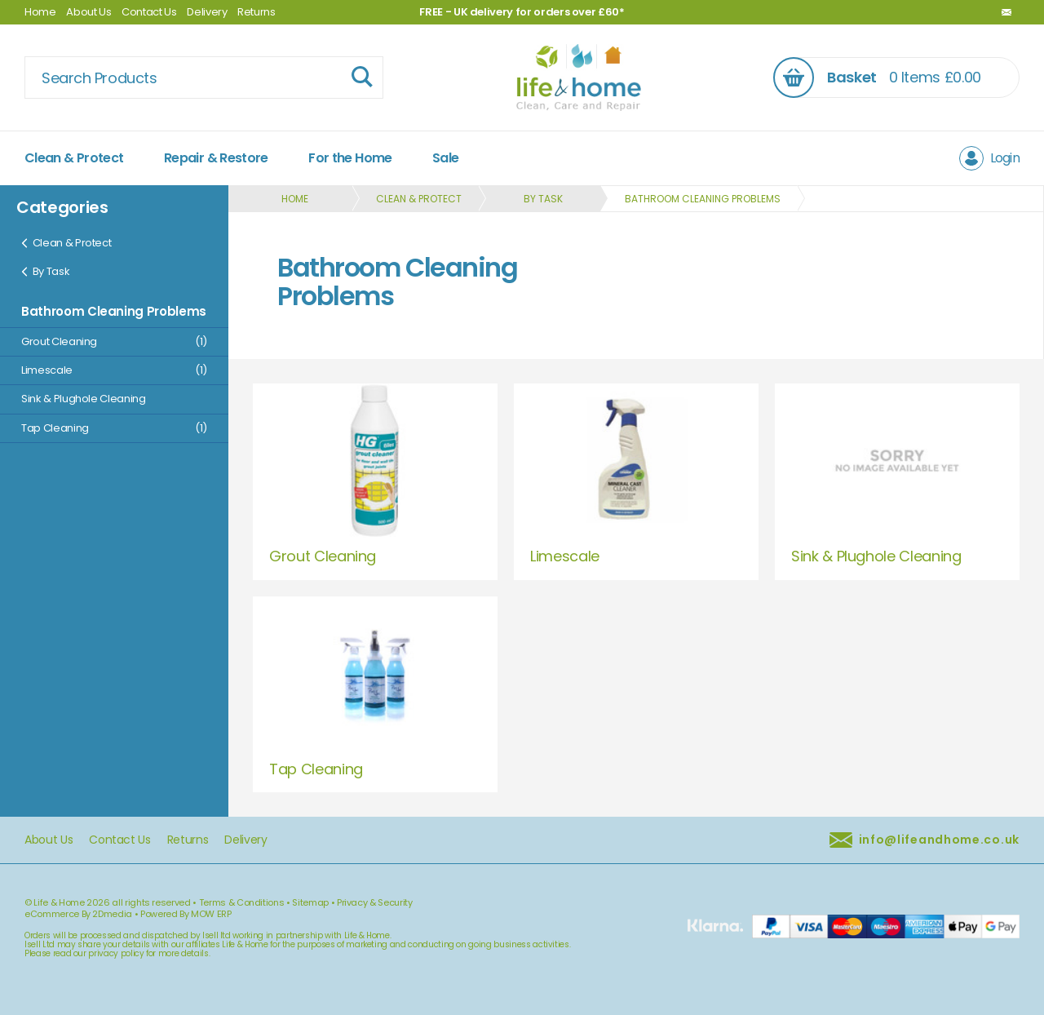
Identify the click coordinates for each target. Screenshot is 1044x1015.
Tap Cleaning (114, 428)
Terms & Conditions (242, 902)
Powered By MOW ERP (186, 914)
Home (40, 12)
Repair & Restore (216, 157)
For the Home (350, 157)
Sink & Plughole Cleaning (83, 398)
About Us (88, 12)
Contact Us (149, 12)
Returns (256, 12)
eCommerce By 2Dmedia (78, 914)
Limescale (114, 370)
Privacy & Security (375, 902)
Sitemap (310, 902)
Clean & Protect (74, 157)
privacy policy (116, 953)
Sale (445, 157)
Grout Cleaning (114, 341)
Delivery (207, 12)
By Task (45, 271)
